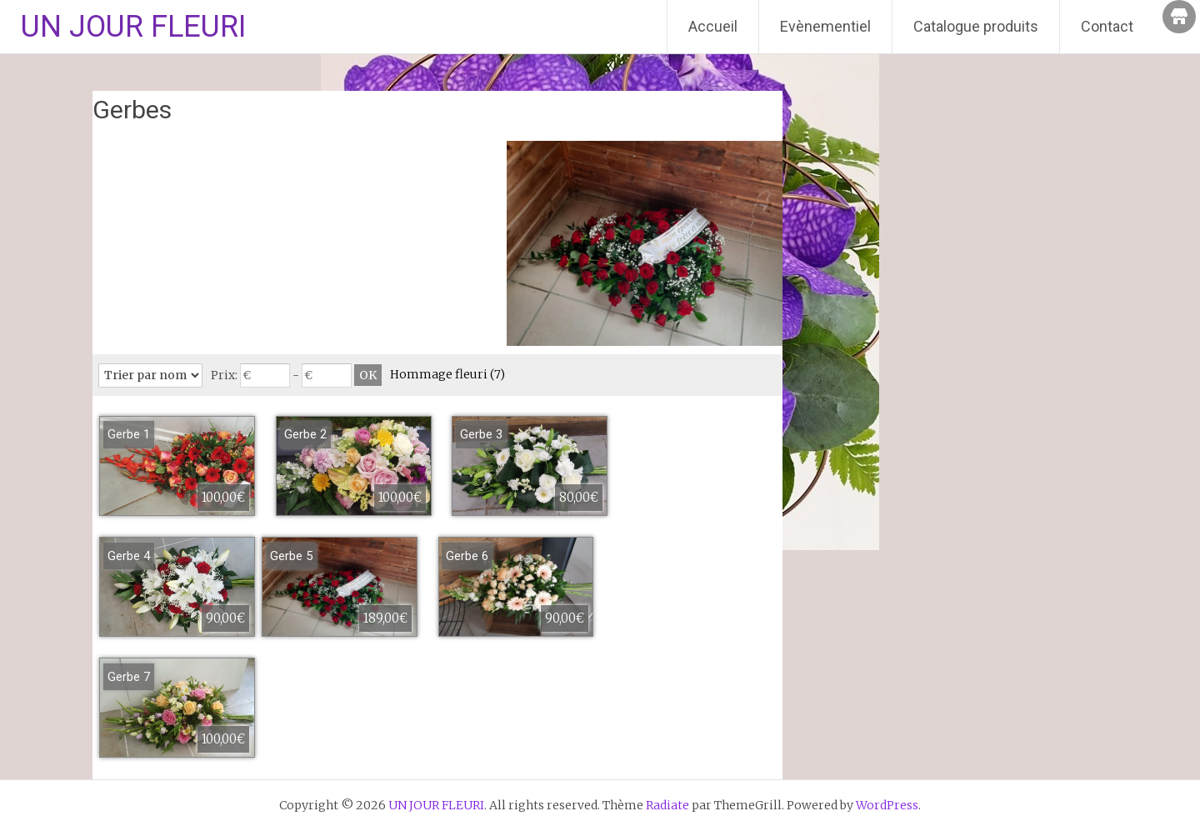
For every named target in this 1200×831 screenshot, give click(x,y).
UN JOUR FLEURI (133, 26)
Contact (1107, 26)
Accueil (713, 26)
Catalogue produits (975, 26)
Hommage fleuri (447, 374)
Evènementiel (825, 26)
